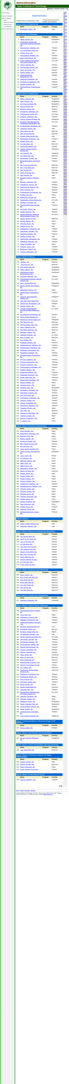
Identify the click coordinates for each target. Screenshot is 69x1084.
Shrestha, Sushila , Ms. (27, 699)
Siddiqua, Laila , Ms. (26, 388)
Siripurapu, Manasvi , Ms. (28, 526)
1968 (65, 23)
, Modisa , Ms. (24, 262)
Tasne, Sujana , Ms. (26, 709)
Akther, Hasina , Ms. (26, 39)
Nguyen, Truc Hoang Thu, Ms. (30, 665)
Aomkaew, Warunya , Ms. (28, 276)
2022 (65, 199)
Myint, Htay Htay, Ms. (27, 582)
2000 (65, 126)
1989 (65, 89)
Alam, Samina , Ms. (26, 101)
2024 (65, 206)
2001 (65, 129)
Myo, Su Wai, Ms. (26, 170)
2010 (65, 159)
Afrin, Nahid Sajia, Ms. (27, 267)
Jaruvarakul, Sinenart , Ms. (29, 639)
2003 (65, 136)
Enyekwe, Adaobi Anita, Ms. (29, 632)
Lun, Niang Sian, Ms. (27, 156)
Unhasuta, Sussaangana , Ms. (30, 82)
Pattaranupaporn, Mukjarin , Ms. (30, 345)
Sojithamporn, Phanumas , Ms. (30, 229)
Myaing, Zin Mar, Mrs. (27, 764)
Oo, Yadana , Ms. (26, 667)
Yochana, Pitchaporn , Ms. (28, 252)
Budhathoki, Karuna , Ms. (28, 290)
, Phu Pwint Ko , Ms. (26, 264)
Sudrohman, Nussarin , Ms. (29, 231)
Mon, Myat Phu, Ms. (26, 322)
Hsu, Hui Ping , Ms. (26, 446)
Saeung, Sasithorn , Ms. (28, 780)
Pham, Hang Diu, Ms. (27, 557)
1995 (65, 109)
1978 (65, 53)
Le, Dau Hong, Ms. (26, 544)
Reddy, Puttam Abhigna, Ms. (29, 524)
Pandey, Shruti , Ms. (26, 473)
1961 (65, 13)
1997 (65, 116)
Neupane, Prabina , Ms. (28, 332)
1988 (65, 86)
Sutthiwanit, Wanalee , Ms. (29, 241)
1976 (65, 46)
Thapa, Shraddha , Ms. (27, 244)
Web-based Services (8, 29)
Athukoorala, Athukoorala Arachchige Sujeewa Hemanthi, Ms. (30, 43)
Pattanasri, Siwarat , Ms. (28, 342)
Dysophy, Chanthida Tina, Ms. (30, 627)
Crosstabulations (8, 26)
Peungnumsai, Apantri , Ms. (29, 67)
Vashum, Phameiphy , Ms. (28, 418)
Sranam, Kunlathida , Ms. (28, 403)
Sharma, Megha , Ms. (27, 382)
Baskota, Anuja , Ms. (27, 436)
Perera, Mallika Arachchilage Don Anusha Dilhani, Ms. (29, 61)
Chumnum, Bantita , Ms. (28, 441)
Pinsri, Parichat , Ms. (27, 190)
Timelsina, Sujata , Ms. (27, 416)
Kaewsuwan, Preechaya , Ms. (30, 139)
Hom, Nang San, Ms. (27, 131)
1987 (65, 82)
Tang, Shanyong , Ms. (27, 504)
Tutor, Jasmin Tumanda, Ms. (29, 716)
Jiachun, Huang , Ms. (27, 306)
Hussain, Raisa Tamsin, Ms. (29, 136)
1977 (65, 49)
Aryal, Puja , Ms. (25, 615)
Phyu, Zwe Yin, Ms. (26, 679)
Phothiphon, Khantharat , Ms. (29, 674)
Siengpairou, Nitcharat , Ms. (29, 390)
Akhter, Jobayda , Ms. (27, 99)
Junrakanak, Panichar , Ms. (29, 642)
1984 (65, 72)
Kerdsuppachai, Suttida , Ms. (29, 644)
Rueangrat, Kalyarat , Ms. (28, 372)
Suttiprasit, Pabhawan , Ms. (29, 79)
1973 (65, 36)
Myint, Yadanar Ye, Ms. (27, 327)
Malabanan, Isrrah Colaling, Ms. (30, 319)
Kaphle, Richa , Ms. (26, 141)
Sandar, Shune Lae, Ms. (28, 218)
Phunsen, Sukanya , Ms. (28, 359)
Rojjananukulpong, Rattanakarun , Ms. (26, 76)
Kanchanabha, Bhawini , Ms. (29, 55)
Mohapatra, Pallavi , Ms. (28, 29)
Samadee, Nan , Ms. (27, 689)
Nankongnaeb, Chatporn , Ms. (30, 662)
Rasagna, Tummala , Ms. (28, 202)
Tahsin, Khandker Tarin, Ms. (29, 704)
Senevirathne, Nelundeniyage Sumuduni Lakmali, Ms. (30, 693)
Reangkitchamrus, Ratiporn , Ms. (31, 486)
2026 (65, 212)
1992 (65, 99)
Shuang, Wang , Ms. (26, 499)
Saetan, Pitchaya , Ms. (27, 212)
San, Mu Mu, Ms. (25, 587)
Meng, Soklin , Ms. (26, 655)
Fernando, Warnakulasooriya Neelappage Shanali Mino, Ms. (30, 122)
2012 (65, 166)
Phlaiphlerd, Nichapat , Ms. (29, 353)
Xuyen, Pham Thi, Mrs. (27, 564)
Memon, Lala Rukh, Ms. (28, 652)
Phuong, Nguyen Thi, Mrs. (28, 559)
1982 (65, 66)
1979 (65, 56)
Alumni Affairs (6, 13)
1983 (65, 69)
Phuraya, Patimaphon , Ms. (29, 362)
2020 (65, 192)
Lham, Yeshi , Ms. (26, 456)
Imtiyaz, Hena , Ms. (26, 53)
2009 (65, 156)
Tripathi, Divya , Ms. (26, 507)
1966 (65, 19)
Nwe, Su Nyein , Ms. (27, 337)
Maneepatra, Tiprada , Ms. (28, 158)
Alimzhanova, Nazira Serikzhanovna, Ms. (27, 273)
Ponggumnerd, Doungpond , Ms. (31, 192)
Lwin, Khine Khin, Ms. (27, 750)
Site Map (27, 790)
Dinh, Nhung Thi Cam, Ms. (29, 444)
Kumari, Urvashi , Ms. (27, 762)
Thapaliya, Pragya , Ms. (28, 408)
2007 (65, 149)
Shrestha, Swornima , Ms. (28, 496)
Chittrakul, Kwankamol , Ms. (29, 620)
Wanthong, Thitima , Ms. (28, 249)
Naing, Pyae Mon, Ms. (27, 173)
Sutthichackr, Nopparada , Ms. (30, 239)
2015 (65, 176)
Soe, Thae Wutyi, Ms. (27, 395)
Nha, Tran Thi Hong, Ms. (28, 554)
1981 (65, 62)
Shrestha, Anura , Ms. (27, 385)
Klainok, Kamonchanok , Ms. (29, 647)
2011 (65, 162)
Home (17, 790)
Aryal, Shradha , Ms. (27, 431)
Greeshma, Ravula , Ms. (28, 128)
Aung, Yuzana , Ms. (26, 575)
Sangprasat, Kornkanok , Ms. (29, 380)
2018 (65, 186)
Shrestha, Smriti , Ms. (27, 494)
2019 (65, 189)
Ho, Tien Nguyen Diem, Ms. (29, 50)
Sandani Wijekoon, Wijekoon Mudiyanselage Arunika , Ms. (29, 215)
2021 (65, 196)
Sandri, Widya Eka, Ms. (28, 377)
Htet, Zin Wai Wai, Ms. (27, 134)
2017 (65, 182)
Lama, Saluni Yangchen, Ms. (29, 449)
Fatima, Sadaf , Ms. (26, 728)
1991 (65, 96)
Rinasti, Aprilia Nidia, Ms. (28, 687)
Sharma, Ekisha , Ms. (27, 221)
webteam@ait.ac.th (48, 794)
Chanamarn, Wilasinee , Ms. (29, 111)
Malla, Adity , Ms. (25, 463)
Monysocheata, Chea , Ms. (29, 325)
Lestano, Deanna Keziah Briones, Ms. (28, 150)
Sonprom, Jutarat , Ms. (27, 400)
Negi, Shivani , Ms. (26, 175)
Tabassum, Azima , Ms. (27, 701)
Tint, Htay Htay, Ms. (26, 590)
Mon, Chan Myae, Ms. (27, 168)
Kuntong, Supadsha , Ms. (28, 650)
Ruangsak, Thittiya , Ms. (28, 209)
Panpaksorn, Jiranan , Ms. (28, 184)
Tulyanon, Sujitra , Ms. (27, 247)
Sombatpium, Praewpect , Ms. (30, 398)
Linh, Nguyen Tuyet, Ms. (28, 549)
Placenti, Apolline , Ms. (27, 481)
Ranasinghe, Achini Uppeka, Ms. (31, 200)
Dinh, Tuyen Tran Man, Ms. (29, 577)
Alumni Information (8, 16)
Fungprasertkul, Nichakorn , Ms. (30, 126)
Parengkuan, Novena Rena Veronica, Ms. (29, 671)
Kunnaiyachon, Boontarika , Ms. (30, 314)
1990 (65, 92)
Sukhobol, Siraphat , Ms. (28, 234)
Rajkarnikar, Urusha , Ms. (28, 197)
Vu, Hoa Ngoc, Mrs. (26, 562)
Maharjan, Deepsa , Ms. (28, 461)
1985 (65, 76)
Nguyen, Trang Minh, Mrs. (28, 552)
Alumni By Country (8, 22)
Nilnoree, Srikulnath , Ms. (28, 182)
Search (5, 20)
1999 (65, 122)
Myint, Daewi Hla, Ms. (27, 660)
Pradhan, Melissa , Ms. (27, 370)
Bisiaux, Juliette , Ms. (27, 439)
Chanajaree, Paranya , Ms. (29, 617)
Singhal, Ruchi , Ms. (26, 226)
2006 (65, 146)
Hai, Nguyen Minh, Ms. (27, 536)
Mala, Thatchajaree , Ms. (28, 58)
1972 (65, 33)
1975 (65, 43)
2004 (65, 139)
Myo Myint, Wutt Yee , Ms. (28, 330)
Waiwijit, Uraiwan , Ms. (27, 84)
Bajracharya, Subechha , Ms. (29, 433)
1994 (65, 106)
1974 (65, 39)
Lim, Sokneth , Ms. (26, 153)
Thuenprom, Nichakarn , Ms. (29, 413)
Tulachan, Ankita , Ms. (27, 509)
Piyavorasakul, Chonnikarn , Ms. (30, 367)
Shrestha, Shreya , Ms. (27, 491)
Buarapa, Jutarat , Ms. (27, 109)
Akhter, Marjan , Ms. (26, 270)
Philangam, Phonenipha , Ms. (29, 350)
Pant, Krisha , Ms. (26, 340)
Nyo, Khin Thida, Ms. (27, 585)
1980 (65, 59)
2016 (65, 179)
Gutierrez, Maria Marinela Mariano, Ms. (28, 297)
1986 (65, 79)
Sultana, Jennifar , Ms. (27, 236)
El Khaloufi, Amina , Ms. (28, 629)
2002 (65, 132)
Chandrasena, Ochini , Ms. (29, 114)
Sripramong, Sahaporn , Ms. (29, 405)
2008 (65, 152)
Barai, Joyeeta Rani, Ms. (28, 283)
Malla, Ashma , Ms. (26, 466)
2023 (65, 202)
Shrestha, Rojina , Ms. (27, 489)
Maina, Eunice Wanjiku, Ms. (29, 317)
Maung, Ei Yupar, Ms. (27, 471)
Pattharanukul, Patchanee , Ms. (30, 348)
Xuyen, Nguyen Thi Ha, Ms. (29, 769)
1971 (65, 29)
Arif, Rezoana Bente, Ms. (28, 104)
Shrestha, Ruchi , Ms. (27, 224)
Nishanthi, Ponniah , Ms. (28, 335)
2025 (65, 209)
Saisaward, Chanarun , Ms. (29, 375)
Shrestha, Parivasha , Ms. (28, 696)
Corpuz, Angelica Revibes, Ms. (30, 119)
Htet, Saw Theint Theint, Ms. (29, 301)
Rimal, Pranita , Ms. (26, 684)
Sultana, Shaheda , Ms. (28, 502)
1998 (65, 119)
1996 (65, 112)
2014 (65, 172)
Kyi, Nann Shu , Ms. (26, 144)
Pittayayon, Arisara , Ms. (28, 682)
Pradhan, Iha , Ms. (26, 195)
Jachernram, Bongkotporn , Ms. (30, 303)
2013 (65, 169)
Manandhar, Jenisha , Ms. (28, 468)
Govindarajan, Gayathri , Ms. (29, 634)
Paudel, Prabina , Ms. (27, 479)
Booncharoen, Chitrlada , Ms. (29, 48)
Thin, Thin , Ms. (25, 411)
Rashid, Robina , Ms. (27, 72)
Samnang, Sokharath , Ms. (29, 600)
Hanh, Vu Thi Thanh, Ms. (28, 539)
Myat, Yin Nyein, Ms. (27, 657)
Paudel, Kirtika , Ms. (26, 476)
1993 (65, 102)
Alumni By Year (8, 24)
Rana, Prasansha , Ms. (27, 767)
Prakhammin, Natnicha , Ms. (29, 484)
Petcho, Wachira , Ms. (27, 65)
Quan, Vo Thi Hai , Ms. (27, 70)
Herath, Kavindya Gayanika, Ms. (30, 637)
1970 (65, 26)
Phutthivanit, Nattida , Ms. (28, 677)
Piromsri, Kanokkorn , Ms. (28, 365)
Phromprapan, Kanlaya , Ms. (29, 187)
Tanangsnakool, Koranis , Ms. (30, 706)
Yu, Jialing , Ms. (25, 421)
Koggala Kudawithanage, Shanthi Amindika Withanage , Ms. (30, 310)
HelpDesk (32, 790)
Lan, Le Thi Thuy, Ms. (27, 541)
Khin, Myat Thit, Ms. (26, 580)
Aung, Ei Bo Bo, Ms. (26, 106)
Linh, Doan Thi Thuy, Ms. (28, 547)
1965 (65, 16)
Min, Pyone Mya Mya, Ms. (28, 165)
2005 (65, 142)
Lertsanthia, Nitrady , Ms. (28, 146)
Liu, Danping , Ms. (26, 458)
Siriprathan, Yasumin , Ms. (28, 393)
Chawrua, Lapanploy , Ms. (28, 117)
